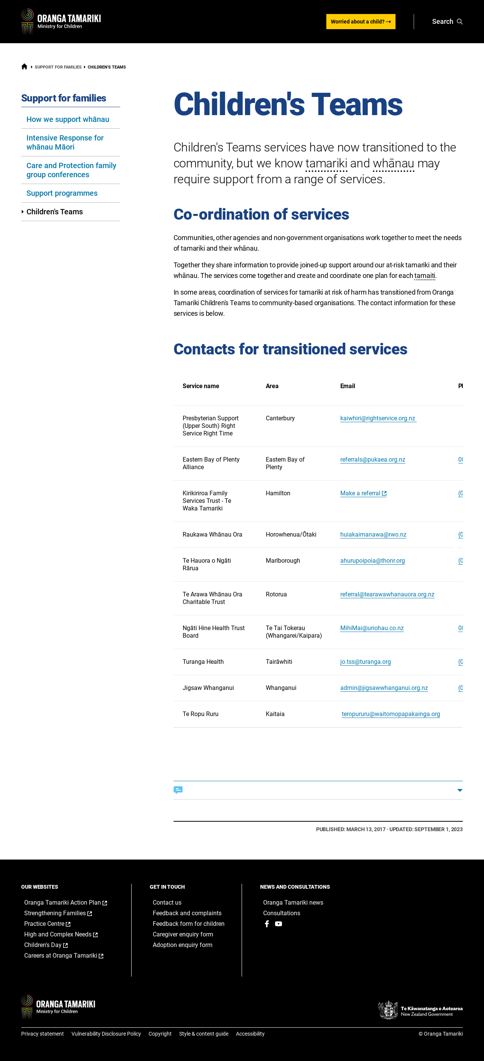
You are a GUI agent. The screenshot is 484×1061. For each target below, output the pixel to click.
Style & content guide (203, 1034)
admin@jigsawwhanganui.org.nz (384, 687)
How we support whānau (67, 119)
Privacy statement (42, 1034)
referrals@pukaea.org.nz (372, 459)
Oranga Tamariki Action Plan (70, 903)
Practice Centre (55, 924)
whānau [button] (393, 163)
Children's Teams (52, 211)
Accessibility (250, 1034)
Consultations (281, 913)
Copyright (160, 1034)
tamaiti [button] (424, 275)
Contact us (167, 902)
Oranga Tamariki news (293, 902)
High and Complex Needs (68, 934)
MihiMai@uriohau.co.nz (372, 628)
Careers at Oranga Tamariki (70, 956)
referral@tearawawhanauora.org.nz (387, 594)
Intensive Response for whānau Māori (65, 142)
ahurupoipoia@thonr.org (372, 560)
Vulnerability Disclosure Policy (106, 1034)
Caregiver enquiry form (183, 934)
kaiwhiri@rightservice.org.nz (378, 418)
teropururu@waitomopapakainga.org (391, 714)
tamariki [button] (326, 163)
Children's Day (54, 945)
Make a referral (360, 493)
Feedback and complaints (187, 913)
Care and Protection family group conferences (71, 170)
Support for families (58, 67)
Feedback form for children (189, 923)
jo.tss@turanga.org (365, 661)
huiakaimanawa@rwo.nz (373, 534)
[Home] (24, 68)
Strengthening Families (66, 913)
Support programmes (62, 193)
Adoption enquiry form (183, 945)
